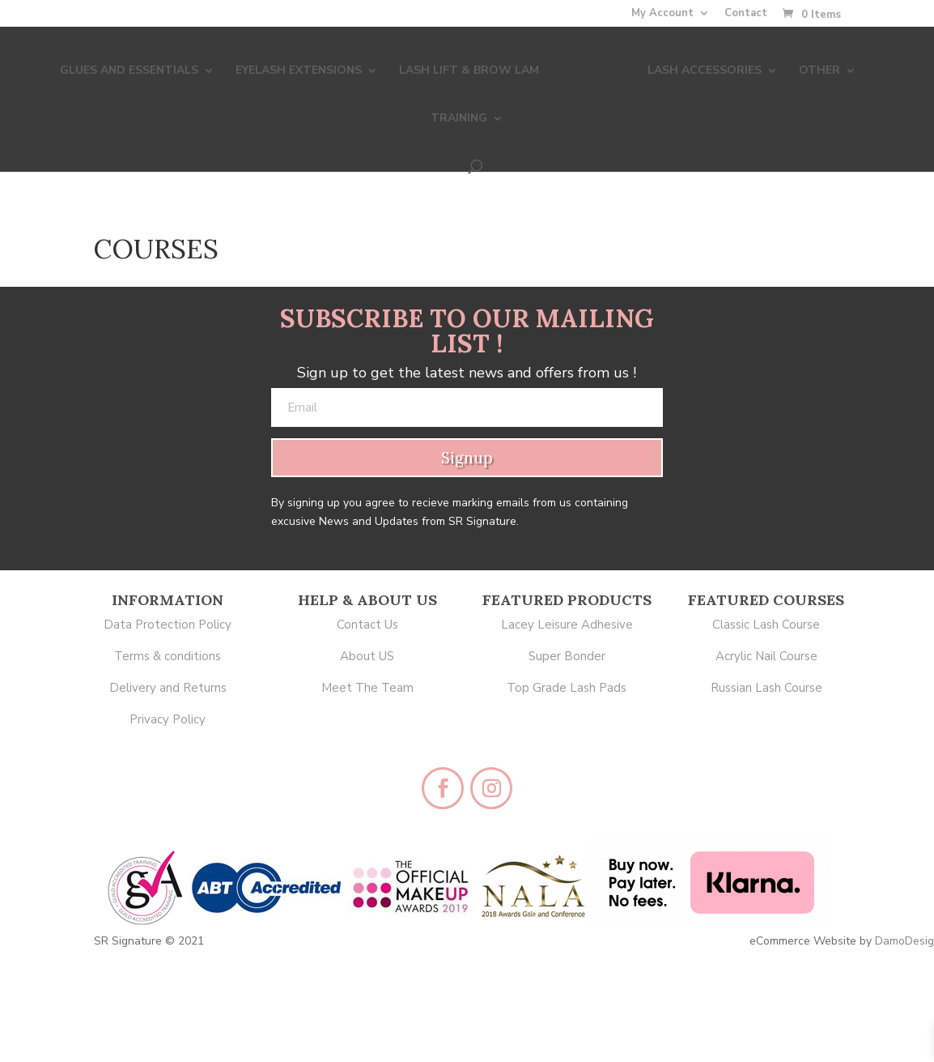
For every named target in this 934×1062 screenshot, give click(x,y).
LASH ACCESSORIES (661, 69)
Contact (745, 14)
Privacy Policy (167, 719)
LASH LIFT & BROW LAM (437, 69)
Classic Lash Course (766, 624)
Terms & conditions (167, 656)
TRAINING (862, 69)
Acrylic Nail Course (766, 656)
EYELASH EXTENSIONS (266, 69)
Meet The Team (367, 688)
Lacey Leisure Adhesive (567, 624)
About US (367, 656)
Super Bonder (567, 656)
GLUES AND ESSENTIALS (97, 69)
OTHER (775, 69)
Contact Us (367, 624)
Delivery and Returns (168, 688)
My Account (662, 14)
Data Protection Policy (167, 624)
